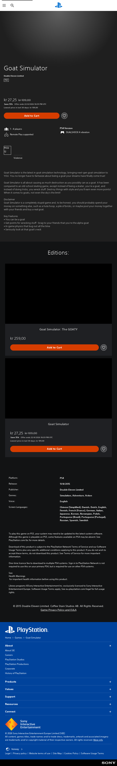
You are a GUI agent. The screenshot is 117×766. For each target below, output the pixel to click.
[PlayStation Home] (58, 5)
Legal (8, 753)
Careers (9, 654)
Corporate (10, 668)
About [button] (58, 646)
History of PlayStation (15, 673)
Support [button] (58, 696)
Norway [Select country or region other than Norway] (14, 749)
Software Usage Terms (92, 753)
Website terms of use (39, 753)
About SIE (10, 650)
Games (18, 637)
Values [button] (58, 689)
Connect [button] (58, 711)
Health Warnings (17, 576)
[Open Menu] (4, 5)
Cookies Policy (71, 753)
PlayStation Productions (17, 664)
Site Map (57, 753)
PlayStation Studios (14, 659)
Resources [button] (58, 704)
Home (8, 637)
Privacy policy (20, 753)
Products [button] (58, 681)
